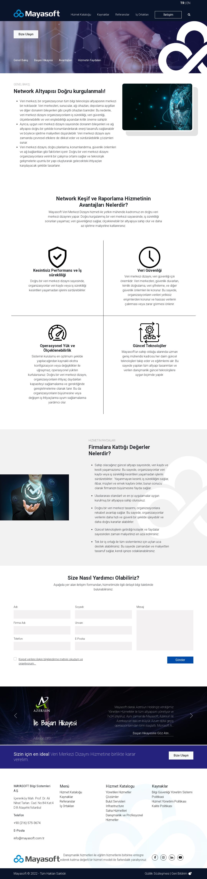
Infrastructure (115, 806)
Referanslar (122, 14)
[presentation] (135, 664)
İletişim (168, 14)
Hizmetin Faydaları (89, 60)
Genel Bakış (21, 60)
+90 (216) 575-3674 (27, 823)
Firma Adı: (20, 623)
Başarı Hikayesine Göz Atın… (152, 733)
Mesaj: (140, 607)
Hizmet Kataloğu (81, 14)
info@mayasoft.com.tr (29, 838)
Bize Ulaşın (25, 34)
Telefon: (18, 638)
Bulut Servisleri (115, 801)
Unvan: (79, 623)
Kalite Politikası (162, 806)
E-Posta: (80, 638)
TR (182, 3)
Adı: (16, 607)
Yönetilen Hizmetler (118, 792)
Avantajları (65, 60)
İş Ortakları (142, 14)
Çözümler (112, 797)
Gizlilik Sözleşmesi (157, 873)
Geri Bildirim (179, 873)
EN (188, 3)
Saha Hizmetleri (116, 810)
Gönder (180, 660)
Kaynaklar (103, 14)
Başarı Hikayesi (43, 60)
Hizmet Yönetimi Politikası (169, 801)
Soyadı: (79, 607)
